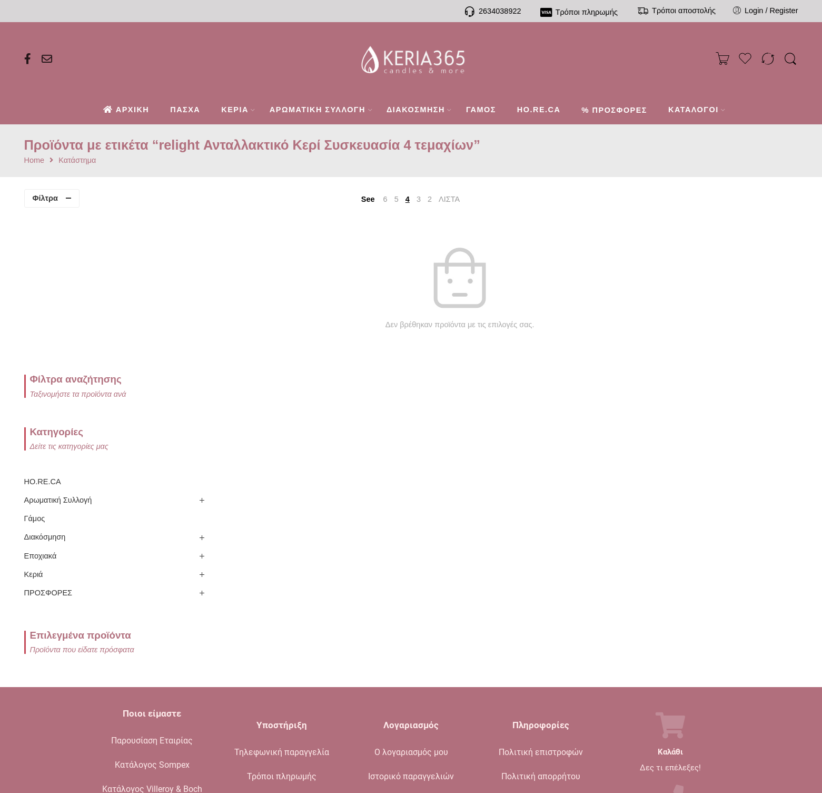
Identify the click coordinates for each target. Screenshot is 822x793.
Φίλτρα (45, 198)
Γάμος (34, 369)
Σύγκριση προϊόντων (411, 676)
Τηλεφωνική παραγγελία (281, 603)
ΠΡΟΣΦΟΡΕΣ (48, 443)
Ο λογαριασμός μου (411, 603)
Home (34, 160)
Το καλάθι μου (411, 652)
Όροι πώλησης (541, 652)
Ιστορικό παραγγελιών (411, 627)
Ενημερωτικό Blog (152, 664)
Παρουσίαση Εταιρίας (152, 591)
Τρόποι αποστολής (282, 652)
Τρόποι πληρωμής (281, 627)
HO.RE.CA (42, 332)
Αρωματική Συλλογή (58, 351)
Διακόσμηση (45, 388)
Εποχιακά (40, 406)
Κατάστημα (77, 160)
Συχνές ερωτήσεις (282, 676)
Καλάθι (670, 603)
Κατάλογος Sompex (152, 616)
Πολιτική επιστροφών (541, 603)
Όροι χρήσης (540, 676)
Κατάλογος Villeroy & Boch (152, 640)
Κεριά (33, 425)
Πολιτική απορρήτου (540, 627)
